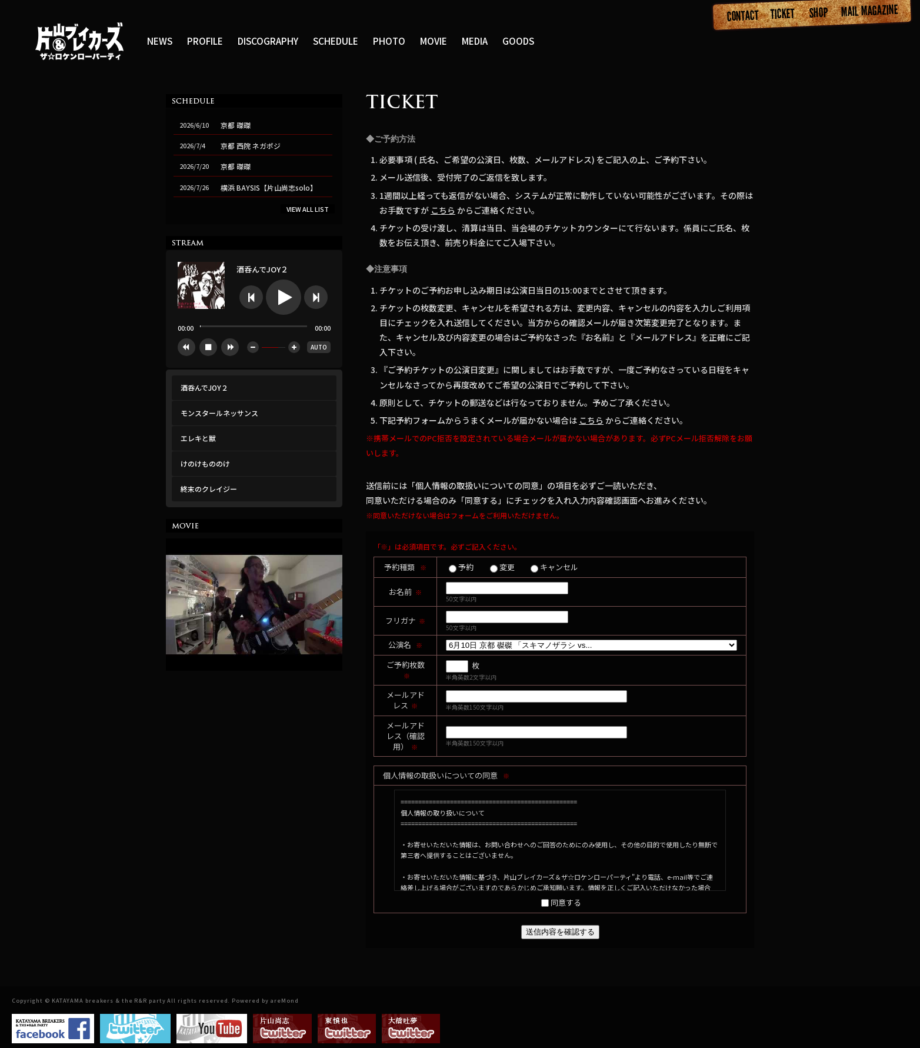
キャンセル (559, 567)
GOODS (518, 40)
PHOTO (389, 40)
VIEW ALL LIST (307, 209)
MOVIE (433, 40)
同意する (566, 903)
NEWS (159, 40)
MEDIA (475, 40)
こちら (443, 210)
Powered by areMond (265, 1000)
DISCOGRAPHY (268, 40)
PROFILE (205, 40)
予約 (466, 567)
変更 (507, 567)
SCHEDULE (335, 40)
